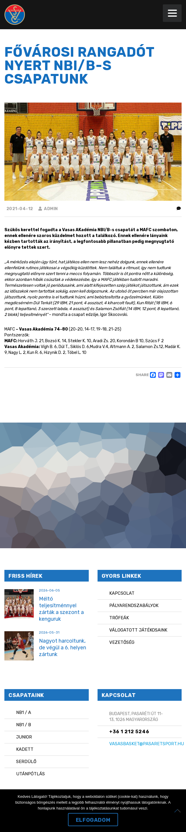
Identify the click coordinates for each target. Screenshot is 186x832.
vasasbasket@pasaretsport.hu (146, 743)
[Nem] (179, 811)
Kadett (24, 749)
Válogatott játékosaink (138, 630)
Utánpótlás (30, 773)
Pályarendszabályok (133, 605)
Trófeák (119, 617)
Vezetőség (121, 642)
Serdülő (26, 761)
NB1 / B (23, 724)
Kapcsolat (121, 593)
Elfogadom (93, 820)
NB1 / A (23, 712)
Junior (24, 737)
